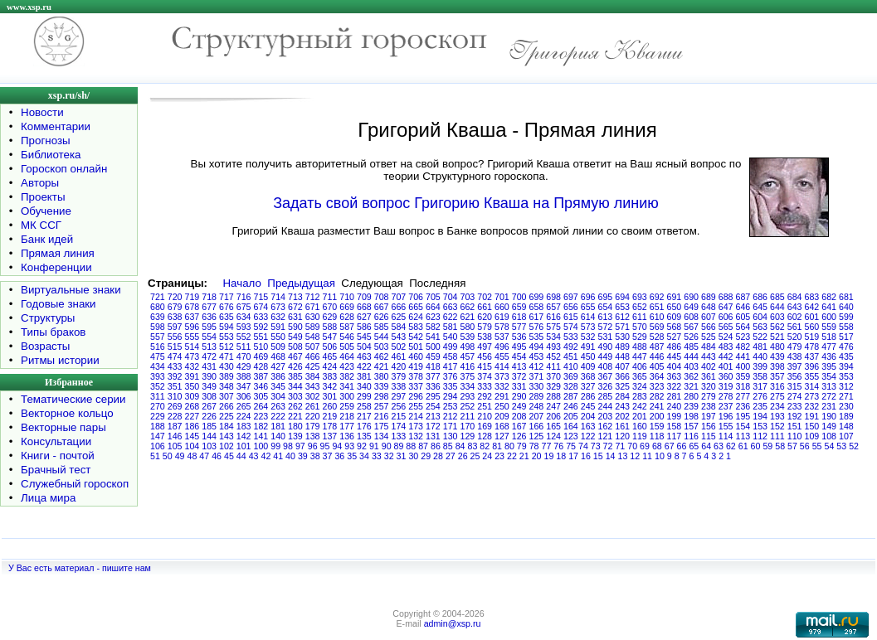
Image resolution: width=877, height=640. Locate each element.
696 (588, 297)
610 (657, 317)
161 (622, 426)
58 (780, 446)
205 (570, 416)
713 (295, 297)
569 (657, 327)
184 (226, 426)
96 (313, 446)
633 (261, 317)
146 (175, 436)
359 (743, 376)
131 (433, 436)
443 (708, 356)
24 (487, 456)
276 (760, 396)
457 (467, 356)
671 (312, 307)
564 (743, 327)
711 (330, 297)
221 (295, 416)
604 (760, 317)
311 (157, 396)
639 (157, 317)
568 (674, 327)
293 (467, 396)
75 (571, 446)
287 (570, 396)
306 (243, 396)
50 (168, 456)
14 (611, 456)
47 (204, 456)
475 (157, 356)
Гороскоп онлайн (64, 168)
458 (450, 356)
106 (157, 446)
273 (812, 396)
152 (777, 426)
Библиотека (50, 154)
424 (330, 366)
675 (243, 307)
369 (570, 376)
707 (399, 297)
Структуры (48, 318)
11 (647, 456)
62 (731, 446)
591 (277, 327)
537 (502, 337)
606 (726, 317)
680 (157, 307)
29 (426, 456)
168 (502, 426)
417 (450, 366)
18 (561, 456)
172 (433, 426)
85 (448, 446)
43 (254, 456)
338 (399, 386)
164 (570, 426)
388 (243, 376)
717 (226, 297)
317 (760, 386)
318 (743, 386)
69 (645, 446)
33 (377, 456)
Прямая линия (58, 253)
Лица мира (48, 498)
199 (674, 416)
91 (374, 446)
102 (226, 446)
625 (399, 317)
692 (657, 297)
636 (209, 317)
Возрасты (45, 346)
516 (157, 347)
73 (596, 446)
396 (812, 366)
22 (512, 456)
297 (399, 396)
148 (846, 426)
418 (433, 366)
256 (399, 406)
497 (484, 347)
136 (346, 436)
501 (415, 347)
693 (639, 297)
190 (828, 416)
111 (777, 436)
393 (157, 376)
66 (682, 446)
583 (415, 327)
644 (777, 307)
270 (157, 406)
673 (277, 307)
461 (399, 356)
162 (605, 426)
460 (415, 356)
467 (295, 356)
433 (175, 366)
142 (243, 436)
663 (450, 307)
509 (277, 347)
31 (402, 456)
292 (484, 396)
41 (278, 456)
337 (415, 386)
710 (346, 297)
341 (346, 386)
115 (708, 436)
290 (519, 396)
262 (295, 406)
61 (743, 446)
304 (277, 396)
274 (794, 396)
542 (415, 337)
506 (330, 347)
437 (812, 356)
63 (719, 446)
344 (295, 386)
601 (812, 317)
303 (295, 396)
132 (415, 436)
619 (502, 317)
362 (691, 376)
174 (399, 426)
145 (192, 436)
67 (670, 446)
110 (794, 436)
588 (330, 327)
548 (312, 337)
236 (743, 406)
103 (209, 446)
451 (570, 356)
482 (743, 347)
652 (639, 307)
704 (450, 297)
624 (415, 317)
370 (553, 376)
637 (192, 317)
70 (632, 446)
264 (261, 406)
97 (300, 446)
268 (192, 406)
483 (726, 347)
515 (175, 347)
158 (674, 426)
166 (536, 426)
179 (312, 426)
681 (846, 297)
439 (777, 356)
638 (175, 317)
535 (536, 337)
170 (467, 426)
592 (261, 327)
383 (330, 376)
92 (362, 446)
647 (726, 307)
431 (209, 366)
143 (226, 436)
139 (295, 436)
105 (175, 446)
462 (381, 356)
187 (175, 426)
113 (743, 436)
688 (726, 297)
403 (691, 366)
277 (743, 396)
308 (209, 396)
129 (467, 436)
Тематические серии (73, 399)
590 (295, 327)
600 (828, 317)
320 (708, 386)
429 (243, 366)
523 (743, 337)
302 (312, 396)
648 (708, 307)
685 (777, 297)
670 (330, 307)
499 (450, 347)
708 (381, 297)
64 (706, 446)
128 (484, 436)
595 (209, 327)
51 (155, 456)
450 (588, 356)
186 (192, 426)
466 (312, 356)
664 (433, 307)
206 (553, 416)
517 (846, 337)
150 (812, 426)
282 (657, 396)
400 (743, 366)
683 (812, 297)
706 (415, 297)
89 (399, 446)
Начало (241, 283)
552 (243, 337)
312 (846, 386)
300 (346, 396)
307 (226, 396)
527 (674, 337)
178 (330, 426)
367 (605, 376)
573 (588, 327)
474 (175, 356)
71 (620, 446)
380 (381, 376)
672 (295, 307)
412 (536, 366)
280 (691, 396)
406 (639, 366)
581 (450, 327)
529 (639, 337)
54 (830, 446)
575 (553, 327)
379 (399, 376)
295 (433, 396)
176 (364, 426)
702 (484, 297)
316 (777, 386)
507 (312, 347)
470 (243, 356)
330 (536, 386)
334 (467, 386)
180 (295, 426)
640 (846, 307)
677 (209, 307)
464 (346, 356)
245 (588, 406)
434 (157, 366)
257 (381, 406)
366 (622, 376)
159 (657, 426)
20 (537, 456)
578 (502, 327)
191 (812, 416)
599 (846, 317)
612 (622, 317)
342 (330, 386)
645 (760, 307)
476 (846, 347)
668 (364, 307)
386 (277, 376)
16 (586, 456)
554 (209, 337)
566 (708, 327)
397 (794, 366)
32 (389, 456)
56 (805, 446)
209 (502, 416)
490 (605, 347)
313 (828, 386)
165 (553, 426)
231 (828, 406)
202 (622, 416)
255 (415, 406)
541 (433, 337)
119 (639, 436)
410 (570, 366)
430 (226, 366)
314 (812, 386)
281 (674, 396)
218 (346, 416)
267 (209, 406)
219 (330, 416)
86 (436, 446)
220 (312, 416)
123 (570, 436)
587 (346, 327)
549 (295, 337)
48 (192, 456)
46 (217, 456)
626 (381, 317)
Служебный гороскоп (75, 484)
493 (553, 347)
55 (817, 446)
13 (622, 456)
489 (622, 347)
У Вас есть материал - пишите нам (79, 568)
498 (467, 347)
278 (726, 396)
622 (450, 317)
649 (691, 307)
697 (570, 297)
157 (691, 426)
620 (484, 317)
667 (381, 307)
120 (622, 436)
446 (657, 356)
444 (691, 356)
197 (708, 416)
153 (760, 426)
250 (502, 406)
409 (588, 366)
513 (209, 347)
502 (399, 347)
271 (846, 396)
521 (777, 337)
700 (519, 297)
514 (192, 347)
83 (473, 446)
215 (399, 416)
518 (828, 337)
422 (364, 366)
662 (467, 307)
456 (484, 356)
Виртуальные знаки (71, 290)
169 (484, 426)
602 (794, 317)
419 (415, 366)
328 (570, 386)
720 (175, 297)
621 (467, 317)
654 (605, 307)
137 (330, 436)
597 (175, 327)
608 (691, 317)
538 (484, 337)
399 (760, 366)
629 (330, 317)
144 (209, 436)
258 (364, 406)
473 (192, 356)
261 (312, 406)
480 (777, 347)
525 (708, 337)
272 (828, 396)
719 (192, 297)
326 (605, 386)
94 (337, 446)
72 (608, 446)
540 (450, 337)
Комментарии (55, 126)
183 (243, 426)
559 (828, 327)
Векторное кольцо (67, 413)
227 (192, 416)
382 (346, 376)
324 (639, 386)
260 (330, 406)
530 (622, 337)
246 (570, 406)
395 (828, 366)
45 (229, 456)
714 (277, 297)
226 (209, 416)
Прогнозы (46, 140)
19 (549, 456)
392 (175, 376)
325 (622, 386)
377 (433, 376)
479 (794, 347)
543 (399, 337)
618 (519, 317)
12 (635, 456)
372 (519, 376)
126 (519, 436)
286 (588, 396)
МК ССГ (41, 225)
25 (475, 456)
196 (726, 416)
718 (209, 297)
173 (415, 426)
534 (553, 337)
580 (467, 327)
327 (588, 386)
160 (639, 426)
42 (265, 456)
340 (364, 386)
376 (450, 376)
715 (261, 297)
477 (828, 347)
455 (502, 356)
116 (691, 436)
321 (691, 386)
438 (794, 356)
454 (519, 356)
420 (399, 366)
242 (639, 406)
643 (794, 307)
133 (399, 436)
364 (657, 376)
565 (726, 327)
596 (192, 327)
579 (484, 327)
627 (364, 317)
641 (828, 307)
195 (743, 416)
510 (261, 347)
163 (588, 426)
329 (553, 386)
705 (433, 297)
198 (691, 416)
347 (243, 386)
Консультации (56, 441)
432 (192, 366)
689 (708, 297)
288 (553, 396)
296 (415, 396)
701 (502, 297)
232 (812, 406)
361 (708, 376)
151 (794, 426)
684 (794, 297)
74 (583, 446)
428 (261, 366)
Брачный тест (55, 469)
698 (553, 297)
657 (553, 307)
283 (639, 396)
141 (261, 436)
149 (828, 426)
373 (502, 376)
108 (828, 436)
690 (691, 297)
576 (536, 327)
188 (157, 426)
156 (708, 426)
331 (519, 386)
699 (536, 297)
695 (605, 297)
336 (433, 386)
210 (484, 416)
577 (519, 327)
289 (536, 396)
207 (536, 416)
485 (691, 347)
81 (497, 446)
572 (605, 327)
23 (499, 456)
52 (854, 446)
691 (674, 297)
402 (708, 366)
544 (381, 337)
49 (180, 456)
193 (777, 416)
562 (777, 327)
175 (381, 426)
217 (364, 416)
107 (846, 436)
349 (209, 386)
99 (275, 446)
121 (605, 436)
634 (243, 317)
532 (588, 337)
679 (175, 307)
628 (346, 317)
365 (639, 376)
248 (536, 406)
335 (450, 386)
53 (841, 446)
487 (657, 347)
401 (726, 366)
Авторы (40, 183)
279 (708, 396)
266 (226, 406)
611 (639, 317)
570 (639, 327)
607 (708, 317)
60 (756, 446)
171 (450, 426)
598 (157, 327)
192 (794, 416)
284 (622, 396)
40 (290, 456)
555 (192, 337)
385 (295, 376)
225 (226, 416)
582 (433, 327)
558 (846, 327)
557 (157, 337)
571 (622, 327)
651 (657, 307)
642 (812, 307)
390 (209, 376)
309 (192, 396)
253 (450, 406)
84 (460, 446)
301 (330, 396)
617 (536, 317)
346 (261, 386)
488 (639, 347)
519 (812, 337)
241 (657, 406)
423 (346, 366)
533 (570, 337)
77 (546, 446)
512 (226, 347)
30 (413, 456)
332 (502, 386)
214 (415, 416)
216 (381, 416)
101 (243, 446)
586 (364, 327)
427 (277, 366)
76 (558, 446)
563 (760, 327)
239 (691, 406)
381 (364, 376)
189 (846, 416)
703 (467, 297)
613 (605, 317)
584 (399, 327)
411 (553, 366)
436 (828, 356)
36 (339, 456)
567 (691, 327)
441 (743, 356)
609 (674, 317)
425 (312, 366)
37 (328, 456)
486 (674, 347)
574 (570, 327)
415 (484, 366)
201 (639, 416)
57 (792, 446)
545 (364, 337)
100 (261, 446)
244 (605, 406)
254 (433, 406)
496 (502, 347)
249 (519, 406)
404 (674, 366)
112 (760, 436)
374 (484, 376)
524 (726, 337)
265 (243, 406)
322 (674, 386)
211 (467, 416)
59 (767, 446)
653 (622, 307)
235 (760, 406)
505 (346, 347)
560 (812, 327)
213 (433, 416)
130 (450, 436)
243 (622, 406)
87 (423, 446)
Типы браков (53, 332)
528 (657, 337)
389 (226, 376)
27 (451, 456)
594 (226, 327)
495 (519, 347)
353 (846, 376)
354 (828, 376)
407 (622, 366)
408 (605, 366)
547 (330, 337)
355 (812, 376)
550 (277, 337)
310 (175, 396)
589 (312, 327)
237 (726, 406)
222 (277, 416)
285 (605, 396)
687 (743, 297)
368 (588, 376)
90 (387, 446)
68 (657, 446)
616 (553, 317)
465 (330, 356)
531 (605, 337)
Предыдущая (301, 283)
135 (364, 436)
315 (794, 386)
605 (743, 317)
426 (295, 366)
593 (243, 327)
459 (433, 356)
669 (346, 307)
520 (794, 337)
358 (760, 376)
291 (502, 396)
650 (674, 307)
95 (325, 446)
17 (573, 456)
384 (312, 376)
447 (639, 356)
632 (277, 317)
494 (536, 347)
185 (209, 426)
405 (657, 366)
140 (277, 436)
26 (463, 456)
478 (812, 347)
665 (415, 307)
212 (450, 416)
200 (657, 416)
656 (570, 307)
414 (502, 366)
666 (399, 307)
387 (261, 376)
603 (777, 317)
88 (411, 446)
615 (570, 317)
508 (295, 347)
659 (519, 307)
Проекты (43, 197)
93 (349, 446)
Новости (42, 112)
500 (433, 347)
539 (467, 337)
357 (777, 376)
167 (519, 426)
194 (760, 416)
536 (519, 337)
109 (812, 436)
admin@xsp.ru (452, 623)
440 (760, 356)
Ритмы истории (60, 360)
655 (588, 307)
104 (192, 446)
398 (777, 366)
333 (484, 386)
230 (846, 406)
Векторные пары (63, 427)
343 (312, 386)
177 (346, 426)
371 (536, 376)
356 (794, 376)
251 (484, 406)
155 (726, 426)
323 (657, 386)
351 (175, 386)
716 (243, 297)
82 (485, 446)
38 (315, 456)
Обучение (46, 211)
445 (674, 356)
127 (502, 436)
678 (192, 307)
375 (467, 376)
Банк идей (47, 239)
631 (295, 317)
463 (364, 356)
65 (694, 446)
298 (381, 396)
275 (777, 396)
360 (726, 376)
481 (760, 347)
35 (352, 456)
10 (660, 456)
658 (536, 307)
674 (261, 307)
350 (192, 386)
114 (726, 436)
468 (277, 356)
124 (553, 436)
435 (846, 356)
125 (536, 436)
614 (588, 317)
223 (261, 416)
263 (277, 406)
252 (467, 406)
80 (509, 446)
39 (303, 456)
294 (450, 396)
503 (381, 347)
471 (226, 356)
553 (226, 337)
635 (226, 317)
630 (312, 317)
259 (346, 406)
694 (622, 297)
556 (175, 337)
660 (502, 307)
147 (157, 436)
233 (794, 406)
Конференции (56, 267)
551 (261, 337)
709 (364, 297)
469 (261, 356)
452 (553, 356)
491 (588, 347)
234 (777, 406)
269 (175, 406)
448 (622, 356)
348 (226, 386)
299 (364, 396)
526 (691, 337)
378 (415, 376)
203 (605, 416)
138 (312, 436)
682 (828, 297)
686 (760, 297)
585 (381, 327)
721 (157, 297)
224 (243, 416)
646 (743, 307)
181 (277, 426)
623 (433, 317)
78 (534, 446)
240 (674, 406)
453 (536, 356)
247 (553, 406)
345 (277, 386)
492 (570, 347)
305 (261, 396)
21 (524, 456)
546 (346, 337)
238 (708, 406)
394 (846, 366)
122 (588, 436)
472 (209, 356)
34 (364, 456)
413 (519, 366)
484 (708, 347)
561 (794, 327)
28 (438, 456)
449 (605, 356)
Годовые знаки (58, 304)
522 (760, 337)
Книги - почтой (58, 455)
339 (381, 386)
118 (657, 436)
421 (381, 366)
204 (588, 416)
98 (288, 446)
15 (598, 456)
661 (484, 307)
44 (241, 456)
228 (175, 416)
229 (157, 416)
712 (312, 297)
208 (519, 416)
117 (674, 436)
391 (192, 376)
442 (726, 356)
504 (364, 347)
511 (243, 347)
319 (726, 386)
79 (522, 446)
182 (261, 426)
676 (226, 307)
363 (674, 376)
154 (743, 426)
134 (381, 436)
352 (157, 386)
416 (467, 366)
